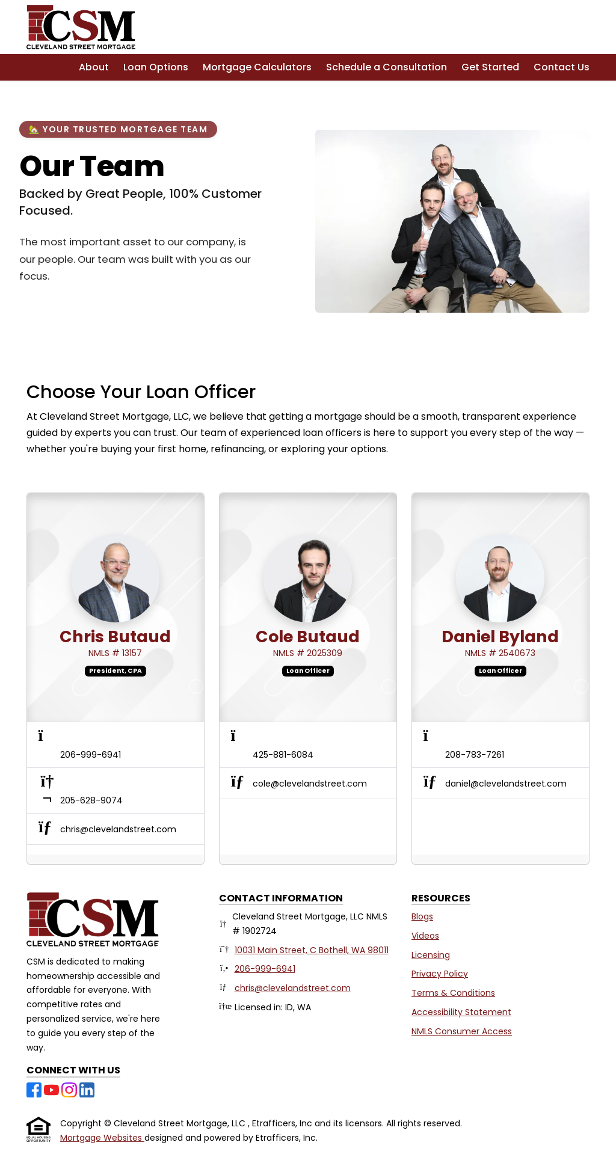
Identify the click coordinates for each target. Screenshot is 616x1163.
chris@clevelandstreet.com (293, 988)
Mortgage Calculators (257, 67)
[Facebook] (35, 1089)
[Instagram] (70, 1089)
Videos (425, 936)
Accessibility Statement (461, 1012)
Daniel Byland (500, 636)
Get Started (490, 67)
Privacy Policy (439, 974)
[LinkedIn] (86, 1089)
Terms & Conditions (453, 993)
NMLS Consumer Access (461, 1031)
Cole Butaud (308, 636)
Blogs (422, 916)
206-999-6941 (265, 969)
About (94, 67)
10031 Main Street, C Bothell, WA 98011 (312, 950)
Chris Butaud (115, 636)
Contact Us (562, 67)
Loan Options (155, 67)
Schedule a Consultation (386, 67)
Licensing (430, 955)
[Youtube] (52, 1089)
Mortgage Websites (102, 1138)
